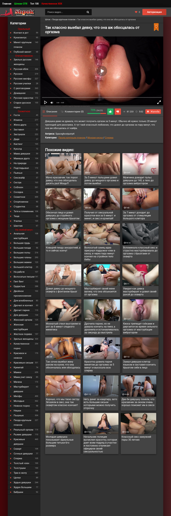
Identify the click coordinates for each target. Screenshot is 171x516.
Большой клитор (23, 267)
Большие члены (22, 257)
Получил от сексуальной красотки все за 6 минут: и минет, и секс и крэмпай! (100, 215)
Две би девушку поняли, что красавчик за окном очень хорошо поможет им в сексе (138, 402)
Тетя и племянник (24, 211)
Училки (18, 221)
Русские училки (22, 83)
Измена (18, 120)
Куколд (18, 148)
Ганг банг (19, 281)
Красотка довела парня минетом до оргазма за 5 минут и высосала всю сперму (99, 366)
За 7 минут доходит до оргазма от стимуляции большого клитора (137, 215)
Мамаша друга (22, 158)
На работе (19, 271)
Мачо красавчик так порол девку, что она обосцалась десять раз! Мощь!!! (62, 180)
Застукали (19, 134)
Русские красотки (23, 98)
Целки (17, 477)
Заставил (19, 129)
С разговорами (22, 88)
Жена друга (20, 124)
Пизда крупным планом (71, 137)
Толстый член (21, 463)
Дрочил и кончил (23, 305)
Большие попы (22, 252)
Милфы (18, 396)
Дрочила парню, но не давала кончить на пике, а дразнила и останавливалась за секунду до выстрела (101, 328)
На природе (20, 163)
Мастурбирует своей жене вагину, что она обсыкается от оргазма (100, 291)
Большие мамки (23, 262)
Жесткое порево (23, 334)
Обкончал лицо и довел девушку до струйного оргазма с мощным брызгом (62, 215)
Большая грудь (22, 243)
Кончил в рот (21, 32)
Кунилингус (20, 37)
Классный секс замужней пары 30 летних (136, 438)
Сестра (17, 182)
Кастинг (18, 144)
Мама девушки (22, 153)
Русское (18, 73)
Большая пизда (22, 247)
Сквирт (17, 448)
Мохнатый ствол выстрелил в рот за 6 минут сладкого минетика (63, 326)
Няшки (17, 410)
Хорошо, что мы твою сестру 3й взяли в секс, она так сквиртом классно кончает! (62, 402)
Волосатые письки (24, 276)
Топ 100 (34, 3)
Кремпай (18, 367)
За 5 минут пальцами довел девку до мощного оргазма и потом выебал (101, 180)
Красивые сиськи (23, 362)
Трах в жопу (20, 472)
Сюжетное (19, 197)
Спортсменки (21, 201)
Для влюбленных (23, 300)
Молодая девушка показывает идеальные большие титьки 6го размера (59, 441)
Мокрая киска (95, 137)
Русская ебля (21, 69)
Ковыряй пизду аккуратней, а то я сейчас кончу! (63, 249)
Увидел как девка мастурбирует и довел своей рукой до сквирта (139, 291)
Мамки (17, 372)
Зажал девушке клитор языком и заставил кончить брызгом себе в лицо (139, 364)
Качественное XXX (52, 3)
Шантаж (18, 225)
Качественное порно (21, 346)
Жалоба (153, 111)
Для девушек (21, 315)
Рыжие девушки (23, 434)
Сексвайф (19, 177)
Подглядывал (21, 168)
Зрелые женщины (24, 339)
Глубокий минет (22, 51)
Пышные (19, 415)
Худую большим (22, 487)
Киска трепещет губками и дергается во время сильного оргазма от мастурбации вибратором (140, 328)
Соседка (18, 192)
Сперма (109, 137)
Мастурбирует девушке (21, 389)
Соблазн (18, 187)
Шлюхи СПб (20, 3)
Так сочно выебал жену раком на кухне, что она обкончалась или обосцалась (63, 364)
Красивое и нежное (20, 355)
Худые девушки (22, 482)
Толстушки (20, 468)
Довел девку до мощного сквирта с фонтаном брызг (61, 290)
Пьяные (18, 172)
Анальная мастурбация (21, 236)
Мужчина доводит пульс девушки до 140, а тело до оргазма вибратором (138, 180)
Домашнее (19, 93)
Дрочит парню (22, 310)
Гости (17, 115)
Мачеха (18, 382)
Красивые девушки (19, 441)
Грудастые (19, 286)
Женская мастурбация (21, 327)
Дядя (16, 139)
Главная (6, 3)
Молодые (19, 401)
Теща (16, 216)
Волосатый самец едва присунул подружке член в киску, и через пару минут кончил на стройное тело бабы (99, 253)
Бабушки (18, 492)
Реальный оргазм (23, 429)
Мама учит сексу (23, 377)
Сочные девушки (23, 453)
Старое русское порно (22, 105)
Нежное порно (22, 405)
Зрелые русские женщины (22, 62)
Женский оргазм (23, 319)
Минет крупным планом (22, 44)
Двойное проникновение (22, 293)
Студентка (19, 206)
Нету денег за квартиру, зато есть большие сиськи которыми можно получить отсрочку (100, 404)
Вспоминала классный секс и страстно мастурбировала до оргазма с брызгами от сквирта (140, 252)
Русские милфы (22, 78)
